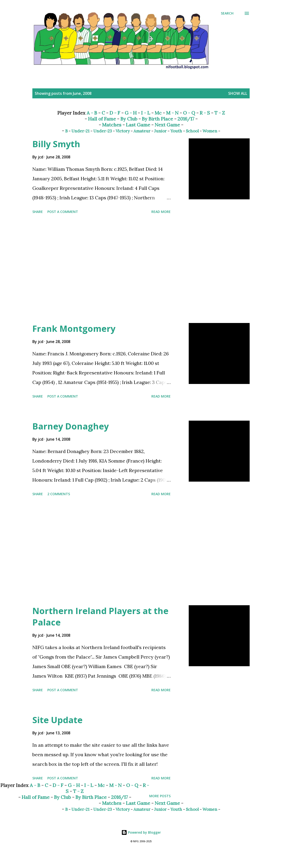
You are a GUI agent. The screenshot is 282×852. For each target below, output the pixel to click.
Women (210, 131)
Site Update (57, 720)
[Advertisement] (112, 269)
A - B (92, 113)
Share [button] (37, 211)
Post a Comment (62, 211)
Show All (237, 93)
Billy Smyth (56, 144)
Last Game (138, 125)
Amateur (142, 131)
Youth (176, 131)
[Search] (227, 13)
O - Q (189, 113)
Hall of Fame (102, 119)
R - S (205, 113)
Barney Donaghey (70, 426)
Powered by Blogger (141, 832)
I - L (145, 113)
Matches (111, 125)
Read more (161, 211)
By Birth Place (157, 119)
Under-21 (80, 131)
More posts (160, 796)
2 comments (58, 494)
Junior (160, 131)
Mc (158, 113)
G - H (131, 113)
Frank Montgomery (73, 328)
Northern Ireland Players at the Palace (100, 616)
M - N (172, 113)
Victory (123, 131)
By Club (128, 119)
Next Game (167, 125)
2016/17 (186, 119)
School (192, 131)
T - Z (219, 113)
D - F (114, 113)
